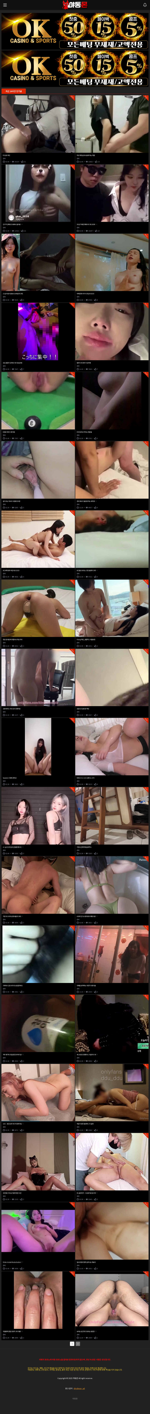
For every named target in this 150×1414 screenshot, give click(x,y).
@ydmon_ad (79, 1388)
